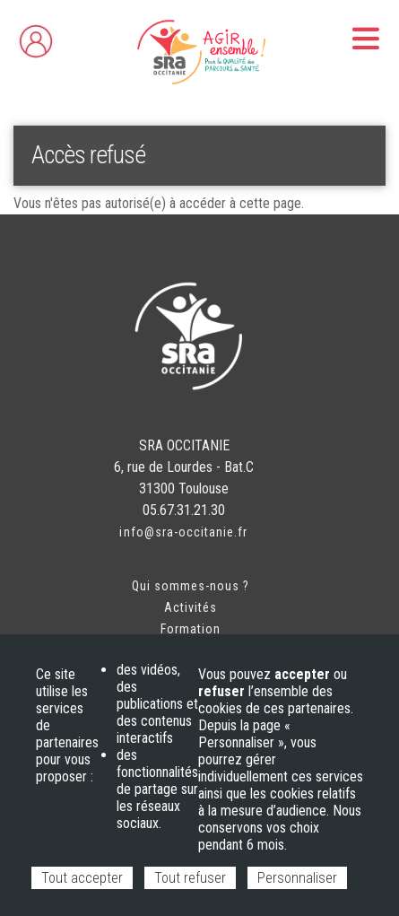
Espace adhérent (72, 36)
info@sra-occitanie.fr (183, 532)
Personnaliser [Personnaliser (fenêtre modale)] (297, 877)
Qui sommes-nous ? (191, 586)
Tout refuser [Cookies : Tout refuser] (190, 877)
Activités (190, 607)
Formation (190, 629)
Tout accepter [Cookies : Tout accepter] (82, 877)
